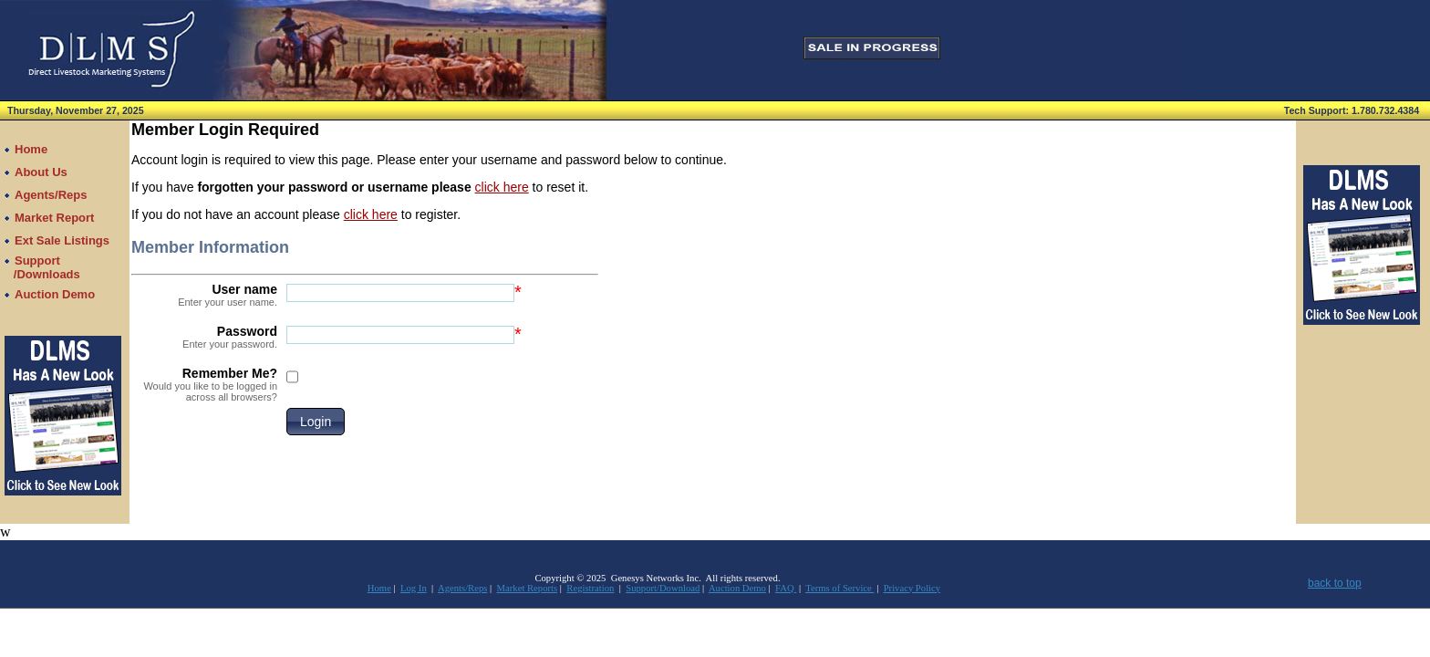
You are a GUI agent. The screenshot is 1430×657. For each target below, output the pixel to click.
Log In (413, 588)
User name (204, 295)
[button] (315, 421)
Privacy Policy (912, 588)
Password (204, 336)
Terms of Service (839, 588)
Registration (590, 588)
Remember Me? (204, 384)
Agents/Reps (462, 588)
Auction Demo (737, 588)
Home (379, 588)
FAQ (785, 588)
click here (502, 187)
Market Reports (527, 588)
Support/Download (662, 588)
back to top (1335, 583)
